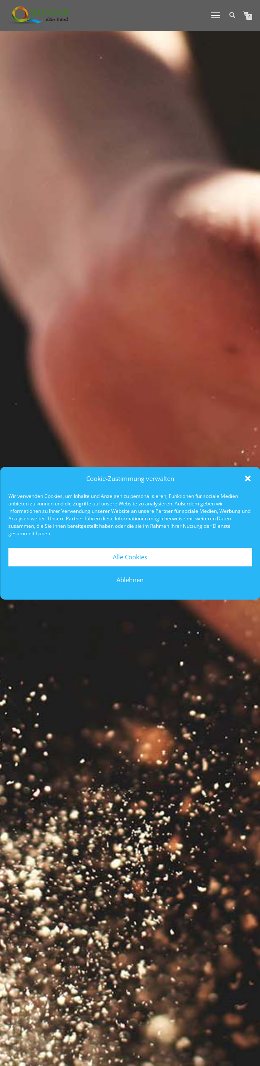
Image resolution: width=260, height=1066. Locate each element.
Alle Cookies (130, 557)
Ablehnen (130, 580)
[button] (247, 478)
